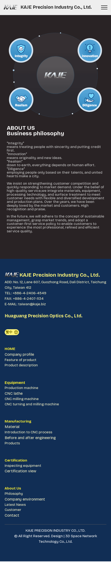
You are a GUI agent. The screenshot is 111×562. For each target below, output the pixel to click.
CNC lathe (14, 393)
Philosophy (14, 494)
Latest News (15, 505)
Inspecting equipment (23, 466)
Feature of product (21, 360)
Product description (21, 365)
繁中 (12, 332)
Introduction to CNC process (29, 433)
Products (12, 443)
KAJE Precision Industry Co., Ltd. (57, 7)
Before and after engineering (30, 438)
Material (12, 427)
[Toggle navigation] (104, 7)
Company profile (19, 354)
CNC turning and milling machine (32, 404)
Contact (12, 516)
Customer (13, 511)
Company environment (25, 500)
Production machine (22, 388)
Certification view (20, 471)
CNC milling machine (22, 399)
